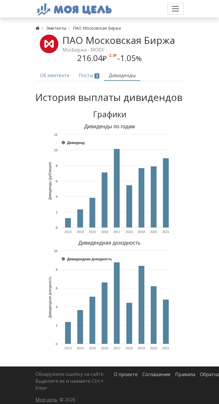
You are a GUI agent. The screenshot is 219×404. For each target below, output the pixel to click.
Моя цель (46, 399)
